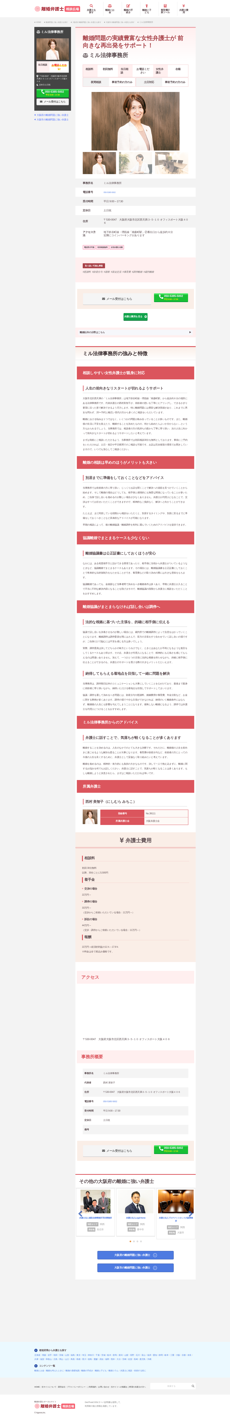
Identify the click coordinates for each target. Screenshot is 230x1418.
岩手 (50, 1351)
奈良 (189, 1351)
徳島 (90, 1355)
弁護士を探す (94, 6)
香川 (84, 1355)
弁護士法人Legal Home (135, 1213)
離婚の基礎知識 (73, 1366)
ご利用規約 (96, 1381)
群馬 (115, 1351)
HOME (37, 1381)
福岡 (107, 1355)
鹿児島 (142, 1355)
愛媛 (96, 1355)
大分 (119, 1355)
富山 (144, 1351)
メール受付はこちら (111, 294)
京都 (184, 1351)
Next (191, 1209)
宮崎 (124, 1355)
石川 (138, 1351)
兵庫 (36, 1355)
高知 (101, 1355)
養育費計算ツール (168, 6)
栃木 (109, 1351)
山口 (67, 1355)
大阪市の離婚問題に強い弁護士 (131, 1265)
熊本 (113, 1355)
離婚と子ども (149, 6)
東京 (78, 1351)
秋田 (56, 1351)
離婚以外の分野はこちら (92, 328)
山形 (67, 1351)
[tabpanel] (135, 117)
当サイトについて (50, 1381)
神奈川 (91, 1351)
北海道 (37, 1351)
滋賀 (42, 1355)
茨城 (103, 1351)
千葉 (98, 1351)
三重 (172, 1351)
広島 (56, 1355)
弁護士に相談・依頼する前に (133, 1366)
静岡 (161, 1351)
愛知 (155, 1351)
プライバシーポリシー (79, 1381)
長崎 (136, 1355)
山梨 (126, 1351)
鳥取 (73, 1355)
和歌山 (49, 1355)
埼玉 (84, 1351)
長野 (132, 1351)
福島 (73, 1351)
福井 (149, 1351)
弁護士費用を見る (135, 312)
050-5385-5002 (112, 187)
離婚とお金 (112, 6)
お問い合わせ (108, 1381)
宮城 (61, 1351)
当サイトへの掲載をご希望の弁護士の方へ (53, 1385)
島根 (78, 1355)
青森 (44, 1351)
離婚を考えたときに (55, 1366)
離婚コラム (114, 1366)
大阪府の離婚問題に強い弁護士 (131, 1251)
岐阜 (166, 1351)
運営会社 (63, 1381)
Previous (80, 1209)
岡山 (61, 1355)
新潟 (121, 1351)
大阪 (178, 1351)
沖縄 (149, 1355)
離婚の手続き (131, 6)
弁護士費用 (186, 6)
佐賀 (130, 1355)
